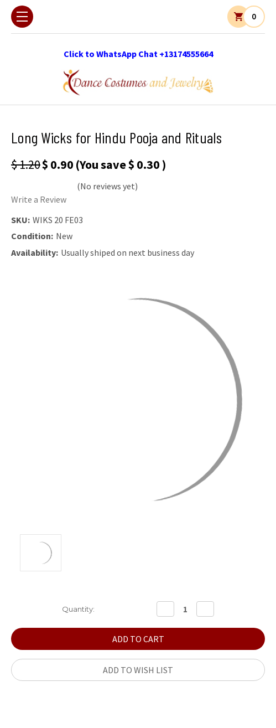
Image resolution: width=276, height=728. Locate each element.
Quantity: (78, 609)
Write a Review (38, 199)
